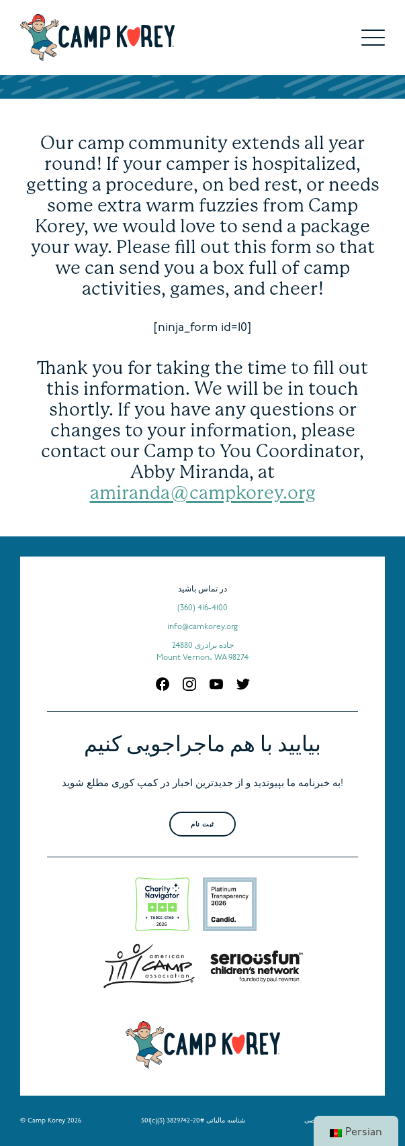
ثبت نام (202, 824)
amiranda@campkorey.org (203, 492)
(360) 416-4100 (202, 608)
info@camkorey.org (202, 627)
